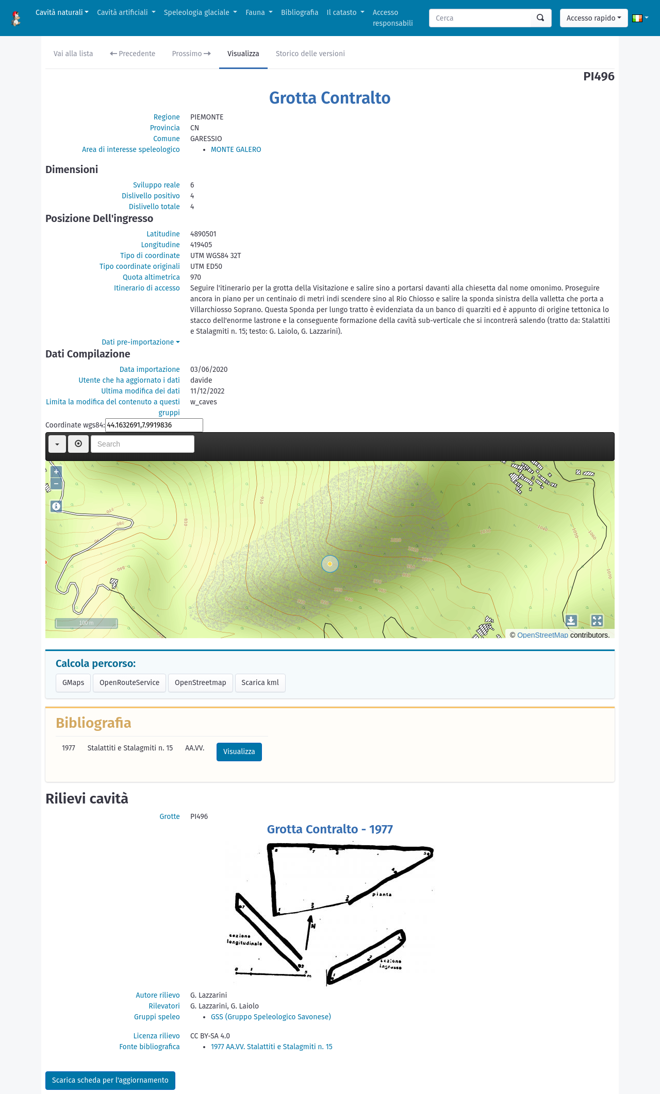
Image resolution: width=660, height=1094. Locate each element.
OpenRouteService (129, 682)
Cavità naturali (59, 12)
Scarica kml (260, 682)
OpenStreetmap (200, 682)
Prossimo (191, 53)
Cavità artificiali (123, 12)
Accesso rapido (591, 18)
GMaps (73, 682)
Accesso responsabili (393, 18)
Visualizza (243, 53)
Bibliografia (299, 12)
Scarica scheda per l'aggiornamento (110, 1080)
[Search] (480, 18)
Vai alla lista (73, 53)
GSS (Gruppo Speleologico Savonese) (271, 1017)
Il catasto (343, 12)
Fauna (256, 12)
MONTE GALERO (236, 149)
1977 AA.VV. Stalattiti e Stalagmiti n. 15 (272, 1046)
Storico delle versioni (310, 53)
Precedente (133, 53)
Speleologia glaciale (198, 12)
